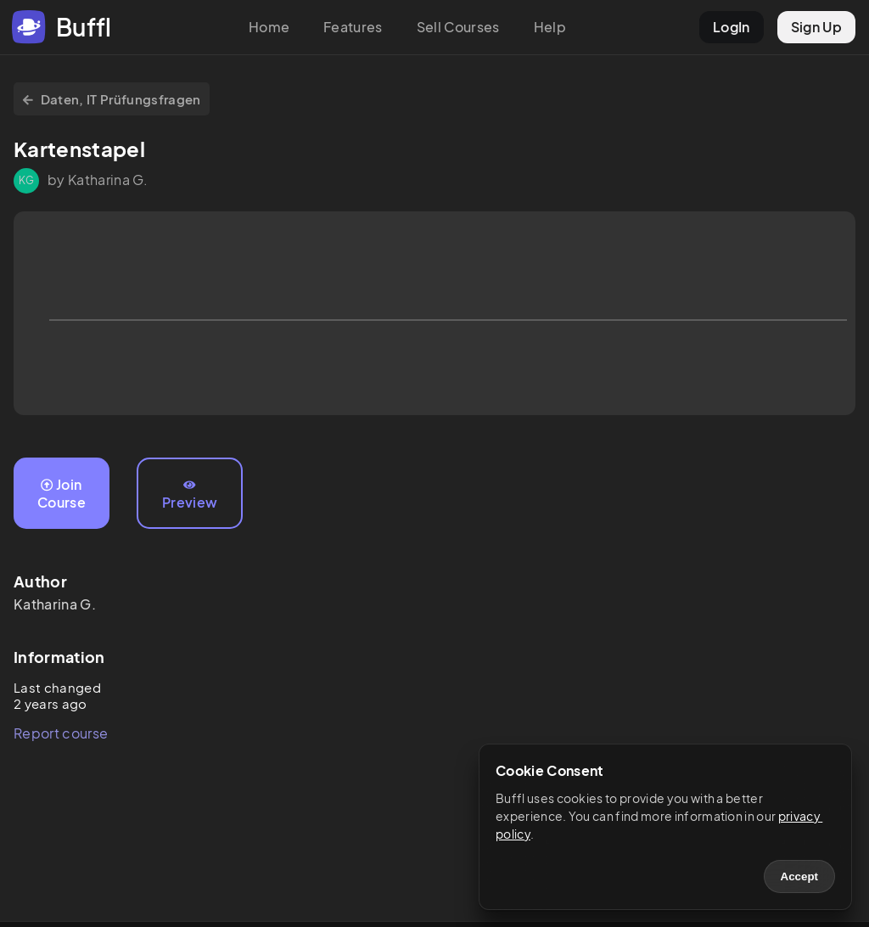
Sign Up (816, 27)
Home (269, 27)
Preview (189, 495)
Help (550, 27)
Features (353, 27)
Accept (799, 876)
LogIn (731, 27)
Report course (61, 733)
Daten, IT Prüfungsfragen (111, 99)
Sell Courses (458, 27)
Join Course (61, 493)
